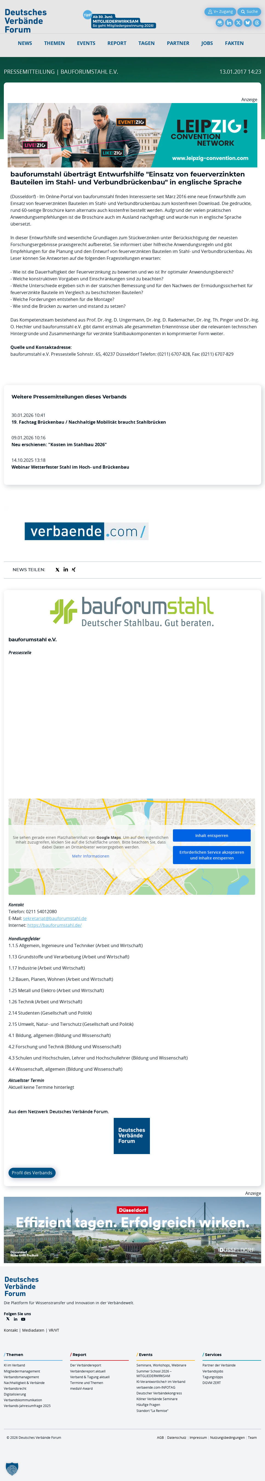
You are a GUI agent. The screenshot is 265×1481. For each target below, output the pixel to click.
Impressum (198, 1437)
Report (116, 43)
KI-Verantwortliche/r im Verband (160, 1381)
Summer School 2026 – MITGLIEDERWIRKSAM (154, 1373)
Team (252, 1437)
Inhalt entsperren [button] (211, 835)
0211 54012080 (41, 911)
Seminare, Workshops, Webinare (161, 1365)
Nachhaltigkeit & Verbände (24, 1382)
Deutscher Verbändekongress (159, 1393)
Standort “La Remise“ (152, 1410)
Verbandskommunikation (23, 1400)
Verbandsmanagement (21, 1377)
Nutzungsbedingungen (227, 1437)
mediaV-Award (81, 1388)
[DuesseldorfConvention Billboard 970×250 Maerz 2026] (132, 1200)
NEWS (25, 43)
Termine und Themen (86, 1382)
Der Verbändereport (85, 1365)
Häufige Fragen (148, 1404)
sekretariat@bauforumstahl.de (55, 918)
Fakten (234, 43)
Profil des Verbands (32, 1173)
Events (86, 43)
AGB (160, 1437)
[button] (12, 1469)
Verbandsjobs (213, 1371)
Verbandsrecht (15, 1388)
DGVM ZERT (212, 1382)
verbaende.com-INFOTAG (155, 1387)
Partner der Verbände (219, 1365)
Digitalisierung (15, 1394)
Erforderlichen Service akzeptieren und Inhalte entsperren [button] (211, 855)
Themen (54, 43)
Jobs (207, 43)
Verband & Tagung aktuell (90, 1377)
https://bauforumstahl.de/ (54, 925)
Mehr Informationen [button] (90, 856)
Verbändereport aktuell (88, 1371)
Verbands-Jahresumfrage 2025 (27, 1405)
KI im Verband (14, 1365)
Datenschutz (176, 1437)
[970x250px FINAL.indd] (132, 106)
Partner (178, 43)
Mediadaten (33, 1330)
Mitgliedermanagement (22, 1371)
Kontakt (11, 1330)
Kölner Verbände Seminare (157, 1399)
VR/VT (54, 1330)
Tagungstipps (213, 1377)
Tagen (146, 43)
